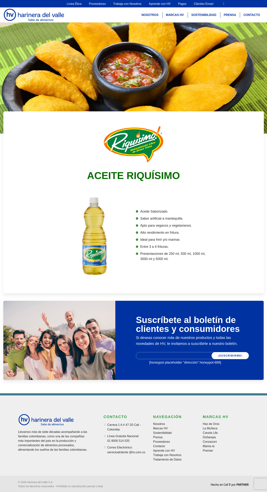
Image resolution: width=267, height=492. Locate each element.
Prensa (158, 437)
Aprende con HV (160, 3)
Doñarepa (209, 437)
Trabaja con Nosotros (127, 3)
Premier (208, 450)
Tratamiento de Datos (167, 459)
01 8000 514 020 (118, 440)
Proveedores (97, 3)
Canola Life (210, 432)
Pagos (182, 3)
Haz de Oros (211, 424)
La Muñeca (210, 428)
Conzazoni (210, 441)
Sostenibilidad (162, 432)
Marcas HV (160, 428)
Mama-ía (208, 446)
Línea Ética (74, 3)
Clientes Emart (203, 3)
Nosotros (159, 424)
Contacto (159, 446)
